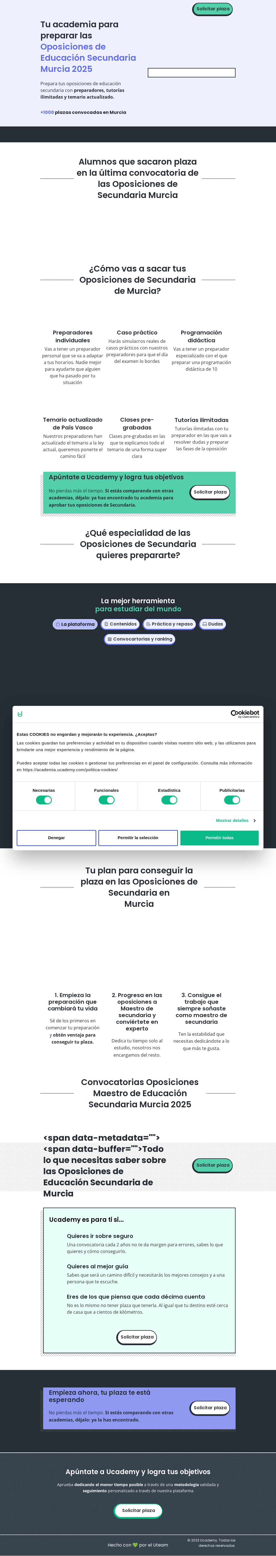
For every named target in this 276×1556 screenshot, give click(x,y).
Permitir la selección (138, 838)
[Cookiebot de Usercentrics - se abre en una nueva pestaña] (234, 714)
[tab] (75, 624)
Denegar (56, 838)
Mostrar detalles (232, 820)
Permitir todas (219, 838)
